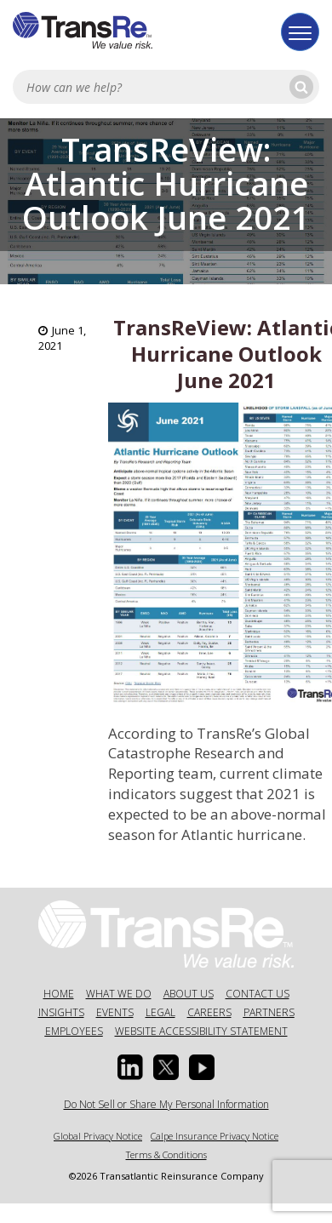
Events (115, 1012)
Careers (209, 1012)
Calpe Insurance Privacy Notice (214, 1135)
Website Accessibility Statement (201, 1031)
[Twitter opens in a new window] (166, 1067)
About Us (188, 993)
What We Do (119, 993)
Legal (160, 1012)
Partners (269, 1012)
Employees (74, 1031)
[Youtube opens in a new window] (202, 1067)
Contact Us (257, 993)
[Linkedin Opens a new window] (130, 1067)
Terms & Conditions (166, 1154)
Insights (61, 1012)
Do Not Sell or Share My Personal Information (166, 1104)
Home (58, 993)
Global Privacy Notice (98, 1135)
